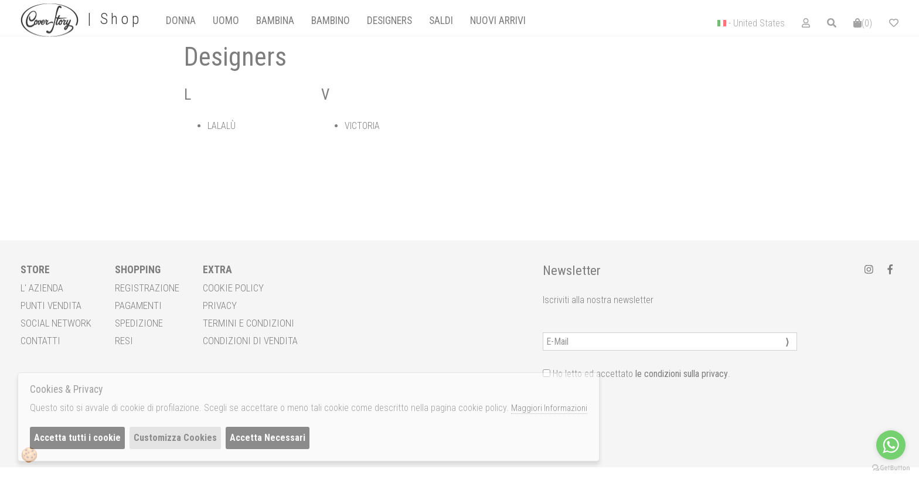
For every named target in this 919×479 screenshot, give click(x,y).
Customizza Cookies (175, 437)
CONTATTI (40, 340)
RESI (124, 340)
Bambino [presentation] (330, 20)
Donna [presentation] (181, 20)
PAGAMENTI (138, 305)
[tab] (180, 20)
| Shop (81, 19)
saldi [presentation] (441, 20)
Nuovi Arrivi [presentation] (498, 20)
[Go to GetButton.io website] (891, 467)
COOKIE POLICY (233, 288)
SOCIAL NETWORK (56, 323)
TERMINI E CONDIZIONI (248, 323)
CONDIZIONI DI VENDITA (250, 340)
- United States (757, 23)
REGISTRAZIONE (147, 288)
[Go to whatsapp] (891, 445)
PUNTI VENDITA (51, 305)
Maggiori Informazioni (549, 408)
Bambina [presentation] (275, 20)
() (862, 23)
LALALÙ (221, 125)
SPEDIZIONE (139, 323)
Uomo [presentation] (226, 20)
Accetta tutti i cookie (77, 437)
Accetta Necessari (267, 437)
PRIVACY (220, 305)
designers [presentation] (389, 20)
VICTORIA (362, 125)
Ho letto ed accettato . (636, 373)
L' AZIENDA (42, 288)
